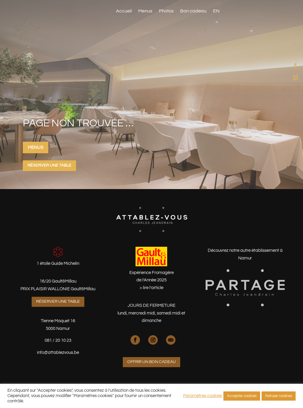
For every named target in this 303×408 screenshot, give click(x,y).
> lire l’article (151, 288)
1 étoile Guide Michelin (58, 263)
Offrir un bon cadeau (151, 362)
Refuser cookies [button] (278, 396)
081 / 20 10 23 (58, 340)
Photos (166, 11)
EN (216, 11)
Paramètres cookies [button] (202, 396)
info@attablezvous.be (58, 352)
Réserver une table (262, 10)
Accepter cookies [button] (242, 396)
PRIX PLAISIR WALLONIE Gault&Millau (57, 289)
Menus (145, 11)
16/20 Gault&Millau (58, 281)
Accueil (124, 11)
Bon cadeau (193, 11)
